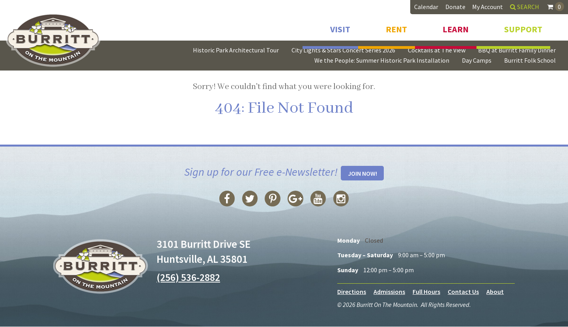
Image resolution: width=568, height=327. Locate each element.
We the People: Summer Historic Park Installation (381, 60)
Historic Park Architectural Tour (236, 50)
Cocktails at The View (436, 50)
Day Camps (476, 60)
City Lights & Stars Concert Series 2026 (343, 50)
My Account (487, 7)
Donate (455, 7)
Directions (351, 292)
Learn (456, 26)
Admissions (389, 292)
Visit (340, 26)
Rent (396, 26)
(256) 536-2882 (190, 277)
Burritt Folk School (530, 60)
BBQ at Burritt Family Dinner (517, 50)
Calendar (426, 7)
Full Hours (426, 292)
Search (524, 7)
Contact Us (463, 292)
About (495, 292)
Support (523, 26)
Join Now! (362, 174)
